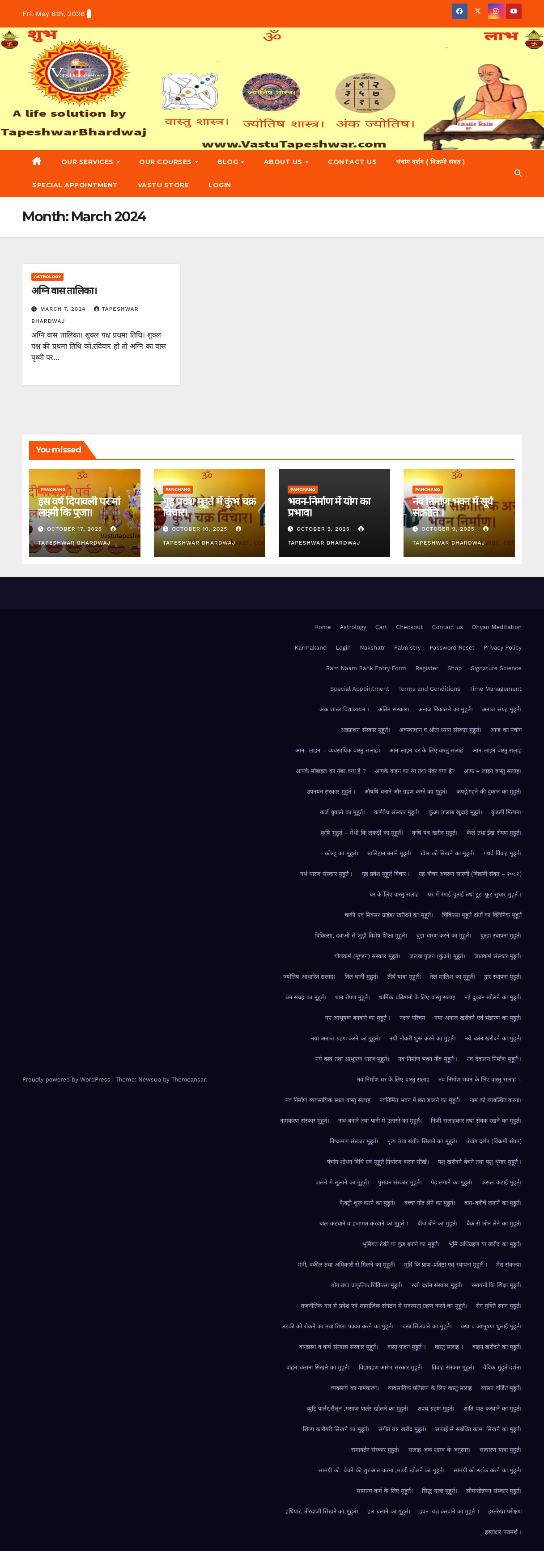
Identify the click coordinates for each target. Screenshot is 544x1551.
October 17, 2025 (75, 529)
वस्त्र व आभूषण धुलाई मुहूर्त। (491, 1326)
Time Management (495, 688)
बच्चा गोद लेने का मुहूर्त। (429, 1203)
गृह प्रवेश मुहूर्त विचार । (386, 874)
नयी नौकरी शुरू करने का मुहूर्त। (422, 1038)
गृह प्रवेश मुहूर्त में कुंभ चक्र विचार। (209, 507)
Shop (454, 668)
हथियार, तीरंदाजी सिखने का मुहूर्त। (321, 1511)
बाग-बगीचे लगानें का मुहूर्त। (493, 1203)
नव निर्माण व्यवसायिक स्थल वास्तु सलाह (327, 1100)
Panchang (53, 489)
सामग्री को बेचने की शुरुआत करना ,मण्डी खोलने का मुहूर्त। (382, 1470)
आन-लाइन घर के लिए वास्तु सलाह (426, 750)
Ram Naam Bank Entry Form (366, 668)
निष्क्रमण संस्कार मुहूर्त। (354, 1141)
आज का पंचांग (506, 730)
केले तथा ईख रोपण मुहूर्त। (494, 832)
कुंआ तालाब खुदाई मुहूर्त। (455, 812)
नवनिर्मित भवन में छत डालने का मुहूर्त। (420, 1100)
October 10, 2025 (201, 529)
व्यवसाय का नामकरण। (355, 1388)
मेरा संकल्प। (509, 1264)
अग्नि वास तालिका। (64, 291)
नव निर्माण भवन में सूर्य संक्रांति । (452, 507)
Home (322, 627)
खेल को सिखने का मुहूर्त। (448, 853)
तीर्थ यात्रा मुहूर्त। (404, 976)
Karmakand (311, 647)
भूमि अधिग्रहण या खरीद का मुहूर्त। (485, 1244)
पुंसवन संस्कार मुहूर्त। (400, 1182)
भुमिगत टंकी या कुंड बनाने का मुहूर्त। (401, 1244)
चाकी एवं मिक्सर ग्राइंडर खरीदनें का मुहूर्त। (388, 915)
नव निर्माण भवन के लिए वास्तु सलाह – (480, 1079)
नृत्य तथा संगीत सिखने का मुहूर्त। (422, 1141)
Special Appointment (75, 185)
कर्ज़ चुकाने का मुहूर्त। (342, 812)
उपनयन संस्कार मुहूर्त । (331, 791)
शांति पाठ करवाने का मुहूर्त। (492, 1408)
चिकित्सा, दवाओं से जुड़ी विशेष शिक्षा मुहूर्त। (360, 935)
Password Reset (451, 647)
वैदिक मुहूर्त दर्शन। (502, 1367)
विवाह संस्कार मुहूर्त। (453, 1367)
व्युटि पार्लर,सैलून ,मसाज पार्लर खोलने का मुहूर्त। (357, 1408)
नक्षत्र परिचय (412, 1017)
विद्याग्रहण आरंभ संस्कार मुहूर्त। (391, 1367)
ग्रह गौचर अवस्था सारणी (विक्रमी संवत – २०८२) (470, 874)
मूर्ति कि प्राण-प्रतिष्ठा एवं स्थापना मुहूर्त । (445, 1264)
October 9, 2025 (324, 529)
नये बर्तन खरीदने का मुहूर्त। (493, 1038)
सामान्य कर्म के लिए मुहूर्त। (385, 1491)
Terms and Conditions (429, 688)
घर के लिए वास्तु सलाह (394, 894)
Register (427, 668)
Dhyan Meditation (497, 627)
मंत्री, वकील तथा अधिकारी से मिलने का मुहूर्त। (346, 1264)
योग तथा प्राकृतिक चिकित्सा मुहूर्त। (367, 1285)
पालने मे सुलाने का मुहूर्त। (342, 1182)
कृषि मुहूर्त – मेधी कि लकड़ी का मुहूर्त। (362, 832)
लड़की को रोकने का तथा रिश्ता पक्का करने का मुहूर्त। (337, 1326)
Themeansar (188, 1079)
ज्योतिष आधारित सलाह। (309, 976)
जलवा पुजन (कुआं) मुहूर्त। (437, 956)
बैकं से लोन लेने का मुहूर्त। (494, 1223)
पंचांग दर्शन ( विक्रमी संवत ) (430, 162)
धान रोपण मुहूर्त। (352, 997)
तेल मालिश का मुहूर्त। (452, 976)
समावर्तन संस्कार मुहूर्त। (375, 1449)
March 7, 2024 (64, 309)
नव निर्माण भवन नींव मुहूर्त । (428, 1059)
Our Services (88, 162)
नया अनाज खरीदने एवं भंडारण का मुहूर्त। (478, 1017)
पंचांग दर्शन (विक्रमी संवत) (494, 1141)
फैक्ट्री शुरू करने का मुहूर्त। (368, 1203)
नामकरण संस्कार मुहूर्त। (304, 1120)
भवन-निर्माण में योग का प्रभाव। (329, 507)
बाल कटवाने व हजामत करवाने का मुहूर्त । (363, 1223)
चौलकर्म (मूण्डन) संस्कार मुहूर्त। (367, 956)
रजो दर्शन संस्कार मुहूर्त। (437, 1285)
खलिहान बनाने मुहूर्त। (389, 853)
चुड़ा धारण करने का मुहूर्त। (443, 935)
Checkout (409, 627)
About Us (284, 162)
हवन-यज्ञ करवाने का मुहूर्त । (449, 1511)
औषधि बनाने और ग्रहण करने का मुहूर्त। (405, 791)
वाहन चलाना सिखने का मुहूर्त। (318, 1367)
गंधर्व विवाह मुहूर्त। (503, 853)
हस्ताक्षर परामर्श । (503, 1532)
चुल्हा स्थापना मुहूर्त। (501, 935)
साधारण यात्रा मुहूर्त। (501, 1449)
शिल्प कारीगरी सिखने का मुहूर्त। (336, 1429)
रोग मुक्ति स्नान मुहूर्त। (499, 1305)
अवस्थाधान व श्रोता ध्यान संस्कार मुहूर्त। (440, 730)
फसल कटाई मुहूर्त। (501, 1182)
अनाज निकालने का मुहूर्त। (445, 709)
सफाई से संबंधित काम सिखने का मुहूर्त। (478, 1429)
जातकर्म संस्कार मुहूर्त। (498, 956)
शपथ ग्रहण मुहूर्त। (436, 1408)
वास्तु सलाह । (449, 1347)
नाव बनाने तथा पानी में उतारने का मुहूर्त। (380, 1120)
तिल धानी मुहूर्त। (361, 976)
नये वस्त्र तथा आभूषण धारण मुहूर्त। (352, 1059)
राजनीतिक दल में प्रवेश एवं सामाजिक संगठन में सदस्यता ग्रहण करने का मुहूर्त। (384, 1305)
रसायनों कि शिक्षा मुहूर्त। (497, 1285)
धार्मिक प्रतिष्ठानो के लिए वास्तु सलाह (417, 997)
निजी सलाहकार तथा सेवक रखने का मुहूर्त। (476, 1120)
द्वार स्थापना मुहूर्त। (503, 976)
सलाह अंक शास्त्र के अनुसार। (439, 1449)
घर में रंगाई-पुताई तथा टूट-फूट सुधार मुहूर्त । (475, 894)
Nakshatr (372, 647)
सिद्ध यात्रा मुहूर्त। (439, 1491)
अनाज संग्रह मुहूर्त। (502, 709)
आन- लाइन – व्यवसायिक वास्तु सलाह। (337, 750)
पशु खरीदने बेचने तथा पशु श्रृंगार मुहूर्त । (480, 1161)
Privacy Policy (503, 647)
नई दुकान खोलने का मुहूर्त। (493, 997)
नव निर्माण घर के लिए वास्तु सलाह (393, 1079)
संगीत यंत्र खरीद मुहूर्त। (402, 1429)
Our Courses (166, 162)
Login (219, 185)
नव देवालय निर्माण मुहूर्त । (494, 1059)
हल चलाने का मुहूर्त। (388, 1511)
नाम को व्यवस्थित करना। (496, 1100)
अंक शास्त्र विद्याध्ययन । (344, 709)
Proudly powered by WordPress (67, 1079)
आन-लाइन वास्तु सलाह (497, 750)
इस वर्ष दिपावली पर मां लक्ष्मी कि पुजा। (79, 507)
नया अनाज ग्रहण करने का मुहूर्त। (345, 1038)
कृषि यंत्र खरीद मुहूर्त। (435, 832)
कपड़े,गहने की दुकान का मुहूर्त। (489, 791)
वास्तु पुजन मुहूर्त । (406, 1347)
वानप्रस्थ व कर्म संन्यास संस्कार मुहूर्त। (338, 1347)
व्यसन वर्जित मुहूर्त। (501, 1388)
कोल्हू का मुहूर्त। (341, 853)
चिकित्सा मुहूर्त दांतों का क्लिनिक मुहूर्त (482, 915)
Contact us (352, 162)
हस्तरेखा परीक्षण (505, 1511)
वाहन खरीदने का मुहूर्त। (497, 1347)
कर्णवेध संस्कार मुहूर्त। (397, 812)
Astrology (47, 276)
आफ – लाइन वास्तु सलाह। (493, 771)
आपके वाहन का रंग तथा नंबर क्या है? (415, 771)
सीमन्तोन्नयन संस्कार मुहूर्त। (494, 1491)
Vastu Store (163, 185)
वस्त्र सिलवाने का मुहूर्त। (427, 1326)
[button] (518, 173)
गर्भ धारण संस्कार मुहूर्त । (326, 874)
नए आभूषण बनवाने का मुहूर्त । (358, 1017)
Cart (381, 627)
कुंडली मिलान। (506, 812)
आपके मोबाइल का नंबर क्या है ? (331, 771)
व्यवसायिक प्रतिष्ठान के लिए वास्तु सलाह (430, 1388)
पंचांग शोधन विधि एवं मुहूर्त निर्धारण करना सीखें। (378, 1161)
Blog (228, 162)
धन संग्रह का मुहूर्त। (305, 997)
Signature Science (496, 668)
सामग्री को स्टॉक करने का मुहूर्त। (488, 1470)
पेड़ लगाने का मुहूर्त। (451, 1182)
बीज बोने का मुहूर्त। (437, 1223)
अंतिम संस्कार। (393, 709)
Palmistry (407, 647)
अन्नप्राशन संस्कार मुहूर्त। (365, 730)
